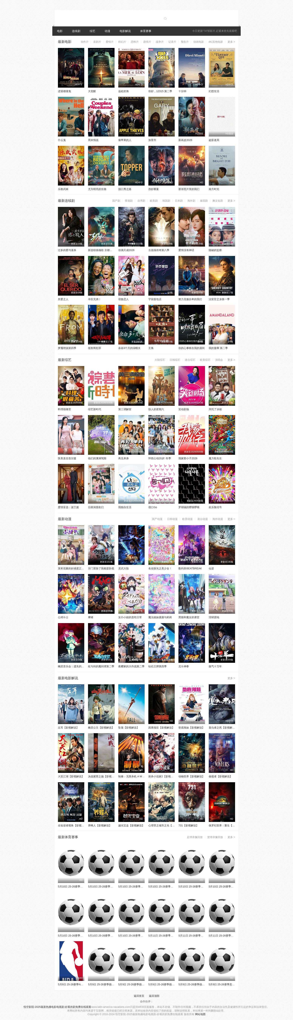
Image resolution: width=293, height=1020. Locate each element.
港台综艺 (190, 359)
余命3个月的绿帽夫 (129, 348)
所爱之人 (63, 299)
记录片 (172, 41)
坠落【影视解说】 (128, 727)
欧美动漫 (187, 518)
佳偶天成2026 (126, 250)
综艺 (92, 31)
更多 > (231, 41)
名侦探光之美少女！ (160, 568)
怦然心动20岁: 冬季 (159, 458)
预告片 (185, 41)
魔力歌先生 (215, 458)
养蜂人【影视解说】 (100, 825)
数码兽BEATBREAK (190, 568)
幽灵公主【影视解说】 (101, 727)
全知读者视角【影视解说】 (73, 825)
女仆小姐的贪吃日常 (130, 617)
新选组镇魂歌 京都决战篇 (103, 250)
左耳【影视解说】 (68, 727)
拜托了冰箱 (215, 409)
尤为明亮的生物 (97, 189)
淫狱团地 (214, 617)
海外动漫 (217, 518)
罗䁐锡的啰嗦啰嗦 (188, 507)
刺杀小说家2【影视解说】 (163, 776)
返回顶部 (154, 995)
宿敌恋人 (123, 299)
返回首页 (139, 995)
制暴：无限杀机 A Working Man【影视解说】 (144, 776)
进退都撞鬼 (64, 91)
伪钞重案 (153, 189)
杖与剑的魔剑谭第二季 (101, 666)
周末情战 (93, 140)
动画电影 (198, 41)
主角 (151, 348)
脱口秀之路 (124, 189)
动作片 (85, 41)
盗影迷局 (214, 140)
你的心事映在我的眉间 (191, 348)
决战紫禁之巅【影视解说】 (103, 776)
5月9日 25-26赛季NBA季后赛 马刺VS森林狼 (83, 984)
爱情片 (110, 41)
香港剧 (129, 200)
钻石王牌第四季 (157, 666)
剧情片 (147, 41)
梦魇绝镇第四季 (67, 348)
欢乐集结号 (215, 507)
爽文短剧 (217, 200)
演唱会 (219, 359)
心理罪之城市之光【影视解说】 (166, 825)
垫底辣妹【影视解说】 (191, 727)
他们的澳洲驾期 (97, 458)
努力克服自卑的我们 (190, 299)
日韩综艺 (175, 359)
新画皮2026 (185, 140)
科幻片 (122, 41)
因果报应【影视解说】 (161, 727)
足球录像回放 (195, 837)
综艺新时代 (94, 409)
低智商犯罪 (94, 348)
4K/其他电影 (216, 41)
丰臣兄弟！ (94, 299)
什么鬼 (62, 140)
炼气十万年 (215, 666)
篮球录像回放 (215, 837)
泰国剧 (204, 200)
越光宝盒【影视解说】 (131, 825)
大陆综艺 (160, 359)
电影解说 (125, 31)
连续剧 (76, 31)
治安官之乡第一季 (219, 299)
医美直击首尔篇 (67, 458)
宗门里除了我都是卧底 (101, 568)
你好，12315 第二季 (160, 91)
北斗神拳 (183, 666)
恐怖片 (135, 41)
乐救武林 (63, 189)
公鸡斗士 (63, 617)
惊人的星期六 (156, 409)
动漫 (107, 31)
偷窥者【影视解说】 (220, 776)
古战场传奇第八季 (158, 250)
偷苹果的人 (124, 140)
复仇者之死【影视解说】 (223, 727)
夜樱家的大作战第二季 (131, 666)
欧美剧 (154, 200)
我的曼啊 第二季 (218, 348)
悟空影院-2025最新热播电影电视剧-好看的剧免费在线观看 (57, 1006)
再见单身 (123, 458)
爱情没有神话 (186, 250)
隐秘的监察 (215, 250)
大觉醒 (92, 91)
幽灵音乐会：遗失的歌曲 (72, 666)
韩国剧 (166, 200)
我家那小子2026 (187, 458)
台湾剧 (141, 200)
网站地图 (200, 1014)
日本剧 (179, 200)
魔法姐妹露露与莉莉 (160, 617)
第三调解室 (124, 409)
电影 (60, 31)
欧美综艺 (205, 359)
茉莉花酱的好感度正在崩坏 (73, 568)
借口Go (152, 507)
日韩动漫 (172, 518)
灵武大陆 (123, 568)
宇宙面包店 (154, 299)
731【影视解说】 (188, 825)
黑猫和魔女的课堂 (188, 617)
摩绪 (90, 617)
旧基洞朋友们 (96, 507)
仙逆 (211, 568)
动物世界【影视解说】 (191, 776)
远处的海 (123, 91)
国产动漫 (157, 518)
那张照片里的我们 (188, 189)
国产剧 (116, 200)
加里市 (152, 140)
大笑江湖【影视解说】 (71, 776)
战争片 (160, 41)
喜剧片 (97, 41)
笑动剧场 (183, 409)
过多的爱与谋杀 (67, 250)
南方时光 (214, 189)
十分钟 (182, 91)
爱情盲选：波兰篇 (68, 507)
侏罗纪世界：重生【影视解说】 (227, 825)
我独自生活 (124, 507)
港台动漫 (202, 518)
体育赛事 (145, 31)
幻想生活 (214, 91)
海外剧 (191, 200)
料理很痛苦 (64, 409)
